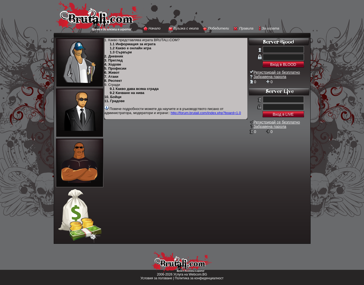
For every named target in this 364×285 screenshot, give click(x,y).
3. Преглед (113, 60)
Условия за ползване (156, 278)
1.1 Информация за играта (133, 44)
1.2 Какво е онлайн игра (130, 48)
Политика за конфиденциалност (199, 278)
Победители (218, 28)
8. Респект (113, 81)
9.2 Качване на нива (127, 93)
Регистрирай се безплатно (277, 72)
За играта (270, 28)
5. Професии (115, 68)
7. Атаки (111, 77)
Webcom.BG (198, 274)
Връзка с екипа (186, 28)
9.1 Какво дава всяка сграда (134, 89)
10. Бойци (113, 97)
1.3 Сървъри (121, 52)
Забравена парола (270, 77)
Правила (246, 28)
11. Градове (114, 101)
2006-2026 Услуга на (173, 274)
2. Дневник (113, 56)
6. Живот (112, 72)
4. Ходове (112, 64)
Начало (155, 28)
